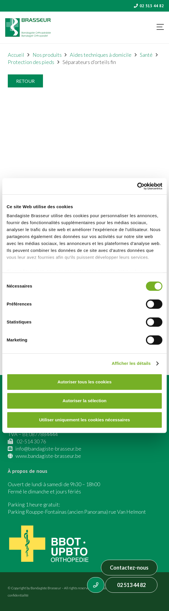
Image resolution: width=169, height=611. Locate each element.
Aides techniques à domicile (101, 55)
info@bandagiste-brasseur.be (48, 448)
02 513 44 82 (131, 585)
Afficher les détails (131, 363)
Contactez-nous (129, 567)
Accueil (16, 55)
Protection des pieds (31, 62)
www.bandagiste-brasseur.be (48, 456)
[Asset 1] (28, 27)
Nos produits (47, 55)
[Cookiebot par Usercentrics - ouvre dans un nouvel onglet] (137, 186)
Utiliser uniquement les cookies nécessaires (84, 419)
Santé (146, 55)
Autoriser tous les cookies (84, 381)
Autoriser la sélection (85, 400)
